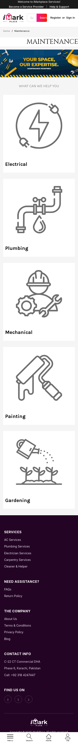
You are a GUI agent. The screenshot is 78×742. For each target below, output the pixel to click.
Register (55, 17)
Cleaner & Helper (15, 566)
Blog (7, 639)
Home (7, 31)
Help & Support (59, 6)
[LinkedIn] (28, 699)
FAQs (7, 589)
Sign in (70, 17)
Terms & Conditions (17, 625)
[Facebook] (8, 699)
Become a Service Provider (26, 6)
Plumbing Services (17, 546)
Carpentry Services (17, 560)
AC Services (12, 539)
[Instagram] (18, 699)
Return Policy (13, 596)
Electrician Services (17, 553)
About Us (10, 619)
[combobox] (32, 18)
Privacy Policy (14, 632)
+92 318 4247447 (23, 675)
